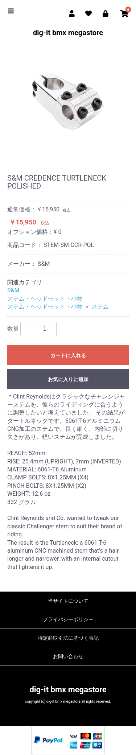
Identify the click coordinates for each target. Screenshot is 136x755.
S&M (13, 290)
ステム (100, 306)
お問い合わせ (68, 656)
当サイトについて (68, 601)
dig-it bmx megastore (68, 33)
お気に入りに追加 (68, 379)
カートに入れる (68, 355)
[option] (68, 101)
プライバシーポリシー (68, 619)
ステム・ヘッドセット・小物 (45, 298)
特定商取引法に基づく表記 (68, 638)
